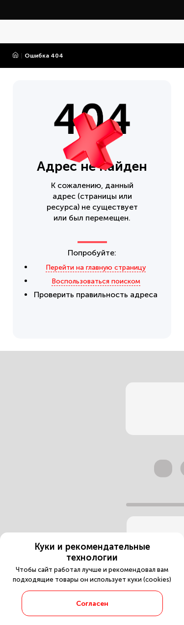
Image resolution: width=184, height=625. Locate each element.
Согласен (92, 603)
